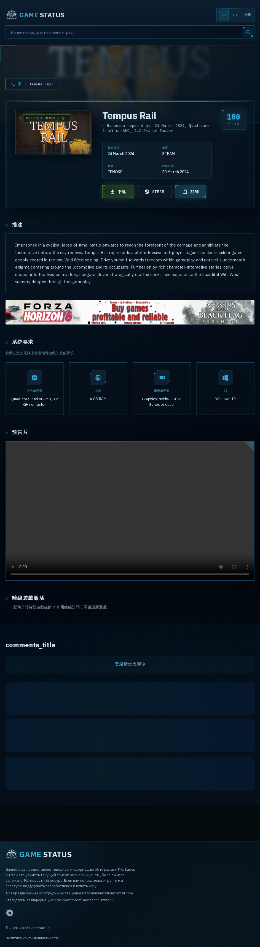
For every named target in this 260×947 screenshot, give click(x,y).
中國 (247, 15)
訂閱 (191, 191)
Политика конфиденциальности (32, 938)
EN (235, 15)
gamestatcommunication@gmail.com (102, 893)
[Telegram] (10, 913)
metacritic (91, 900)
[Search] (130, 32)
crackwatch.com (68, 900)
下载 (118, 191)
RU (223, 15)
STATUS (35, 15)
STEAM (154, 191)
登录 (119, 665)
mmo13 (107, 900)
